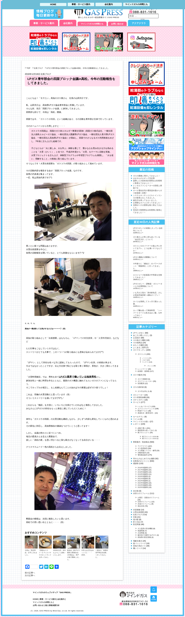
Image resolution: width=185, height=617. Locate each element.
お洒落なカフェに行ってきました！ (147, 203)
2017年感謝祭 (143, 470)
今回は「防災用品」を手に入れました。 (31, 552)
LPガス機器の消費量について (145, 257)
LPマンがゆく (138, 333)
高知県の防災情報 (144, 537)
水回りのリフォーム (141, 493)
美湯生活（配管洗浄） (146, 413)
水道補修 (136, 510)
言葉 (135, 517)
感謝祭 (135, 463)
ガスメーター (138, 395)
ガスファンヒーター (145, 381)
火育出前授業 (138, 512)
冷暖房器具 (142, 453)
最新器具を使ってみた (146, 430)
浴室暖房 (141, 383)
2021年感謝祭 (143, 478)
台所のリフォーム (144, 502)
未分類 (135, 491)
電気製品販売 (143, 455)
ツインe (136, 419)
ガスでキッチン (139, 350)
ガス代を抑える (143, 391)
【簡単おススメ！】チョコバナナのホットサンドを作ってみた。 (45, 553)
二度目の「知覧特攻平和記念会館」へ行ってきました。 (101, 553)
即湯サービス (143, 411)
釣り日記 (136, 522)
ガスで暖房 (137, 375)
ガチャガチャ (138, 400)
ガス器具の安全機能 (145, 528)
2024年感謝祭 (143, 485)
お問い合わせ (117, 24)
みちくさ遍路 (138, 345)
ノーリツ (145, 358)
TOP (28, 68)
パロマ (144, 360)
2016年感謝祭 (143, 468)
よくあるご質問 (139, 347)
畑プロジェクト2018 (149, 436)
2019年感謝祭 (143, 474)
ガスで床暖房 (143, 379)
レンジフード (143, 369)
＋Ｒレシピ (150, 366)
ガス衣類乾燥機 (139, 397)
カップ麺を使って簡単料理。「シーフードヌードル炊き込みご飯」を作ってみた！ (147, 312)
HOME (35, 599)
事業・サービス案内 (43, 23)
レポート (136, 424)
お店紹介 (136, 338)
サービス (136, 402)
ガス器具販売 (143, 448)
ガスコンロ (142, 354)
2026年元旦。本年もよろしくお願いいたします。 (59, 552)
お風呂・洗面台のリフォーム (148, 498)
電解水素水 (137, 541)
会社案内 (67, 23)
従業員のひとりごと (141, 461)
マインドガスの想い (141, 422)
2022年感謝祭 (143, 481)
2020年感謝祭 (143, 476)
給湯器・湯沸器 (143, 371)
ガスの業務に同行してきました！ (146, 176)
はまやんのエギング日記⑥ (144, 178)
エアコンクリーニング (146, 409)
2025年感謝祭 (143, 487)
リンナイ (145, 362)
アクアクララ (139, 23)
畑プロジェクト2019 (149, 438)
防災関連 (136, 524)
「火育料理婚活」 (104, 338)
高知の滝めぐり (139, 546)
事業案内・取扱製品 (141, 442)
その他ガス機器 (139, 340)
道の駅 (135, 519)
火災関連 (141, 533)
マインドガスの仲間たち (92, 24)
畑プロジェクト (143, 432)
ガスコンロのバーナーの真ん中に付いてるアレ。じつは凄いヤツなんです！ (147, 248)
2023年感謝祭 (143, 483)
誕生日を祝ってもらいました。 (145, 200)
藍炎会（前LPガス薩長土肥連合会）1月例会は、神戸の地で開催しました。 (73, 554)
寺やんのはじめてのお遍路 (144, 459)
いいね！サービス (144, 406)
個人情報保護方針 (52, 605)
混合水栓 (141, 506)
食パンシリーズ (139, 543)
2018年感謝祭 (143, 472)
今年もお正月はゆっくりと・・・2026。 (87, 552)
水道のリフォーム (144, 504)
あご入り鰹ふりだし (141, 335)
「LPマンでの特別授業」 (82, 338)
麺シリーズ (137, 548)
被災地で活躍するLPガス (147, 535)
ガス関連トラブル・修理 (147, 450)
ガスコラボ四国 (47, 119)
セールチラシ (138, 417)
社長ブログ (38, 68)
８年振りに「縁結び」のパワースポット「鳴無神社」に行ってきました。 (147, 266)
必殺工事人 (142, 428)
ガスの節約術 (138, 387)
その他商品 (137, 343)
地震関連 (141, 531)
